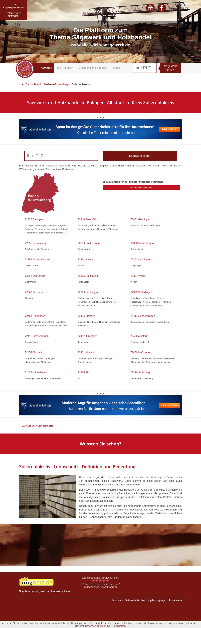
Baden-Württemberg (56, 84)
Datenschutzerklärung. (98, 626)
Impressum (175, 600)
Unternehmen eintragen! (141, 188)
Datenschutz (132, 600)
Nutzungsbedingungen (154, 600)
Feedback (117, 600)
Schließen (120, 626)
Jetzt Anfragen (65, 67)
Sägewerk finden (170, 68)
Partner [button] (116, 67)
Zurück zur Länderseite (37, 425)
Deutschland (31, 84)
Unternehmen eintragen (92, 67)
